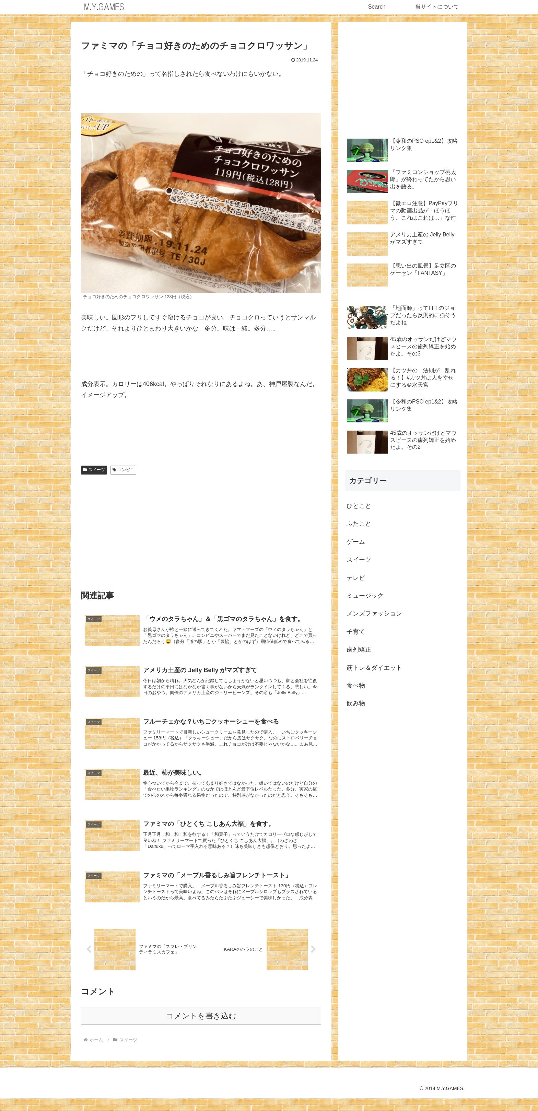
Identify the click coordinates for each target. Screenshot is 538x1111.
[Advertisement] (201, 529)
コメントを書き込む (201, 1028)
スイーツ (94, 469)
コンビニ (123, 469)
